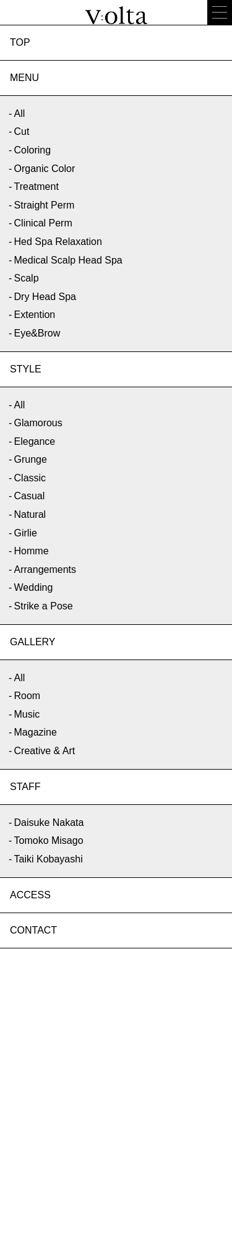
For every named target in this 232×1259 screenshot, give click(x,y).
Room (27, 695)
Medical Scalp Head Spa (68, 260)
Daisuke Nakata (49, 822)
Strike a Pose (43, 606)
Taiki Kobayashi (48, 859)
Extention (35, 314)
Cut (22, 131)
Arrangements (45, 569)
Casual (29, 496)
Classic (30, 478)
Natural (30, 514)
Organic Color (44, 168)
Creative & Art (44, 751)
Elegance (35, 441)
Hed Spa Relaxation (58, 241)
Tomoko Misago (49, 840)
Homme (31, 551)
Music (27, 714)
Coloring (32, 150)
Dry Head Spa (45, 296)
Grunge (30, 459)
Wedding (33, 587)
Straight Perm (44, 205)
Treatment (36, 186)
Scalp (26, 278)
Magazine (35, 732)
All (19, 113)
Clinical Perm (43, 223)
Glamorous (38, 423)
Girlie (25, 533)
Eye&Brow (37, 333)
